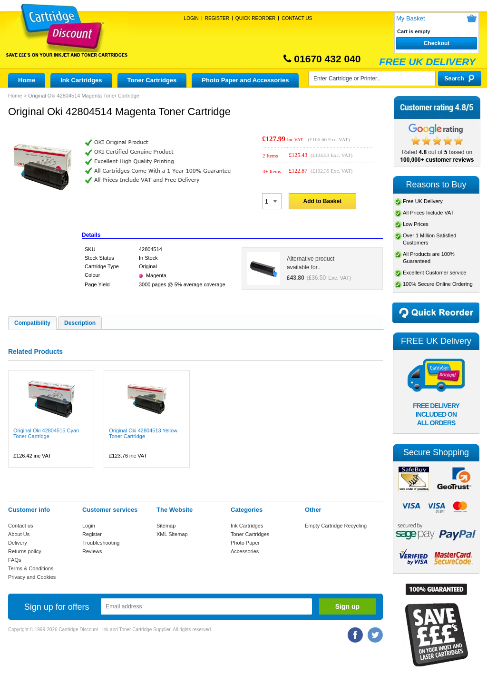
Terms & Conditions (30, 568)
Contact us (20, 525)
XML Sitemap (172, 534)
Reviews (92, 551)
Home (26, 80)
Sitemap (165, 525)
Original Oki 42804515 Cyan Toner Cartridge (46, 433)
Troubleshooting (100, 543)
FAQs (14, 560)
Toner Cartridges (152, 80)
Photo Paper (245, 543)
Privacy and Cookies (32, 577)
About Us (18, 534)
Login (191, 18)
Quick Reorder (255, 18)
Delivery (17, 543)
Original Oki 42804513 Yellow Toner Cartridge (143, 433)
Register (217, 18)
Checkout (437, 43)
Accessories (245, 551)
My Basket (410, 18)
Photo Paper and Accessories (245, 80)
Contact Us (297, 18)
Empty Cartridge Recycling (336, 525)
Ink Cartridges (81, 80)
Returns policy (24, 551)
